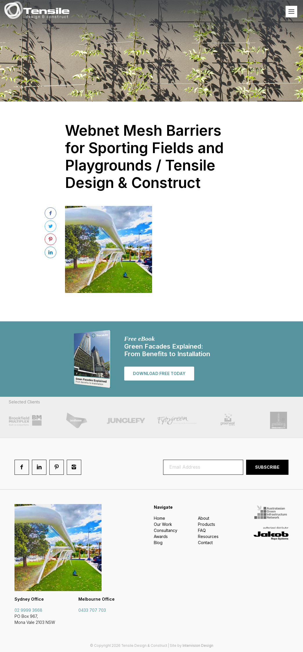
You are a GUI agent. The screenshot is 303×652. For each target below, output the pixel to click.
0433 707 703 (92, 610)
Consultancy (165, 530)
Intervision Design (198, 645)
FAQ (202, 530)
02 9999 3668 (28, 610)
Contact (205, 542)
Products (206, 524)
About (203, 518)
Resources (208, 536)
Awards (161, 536)
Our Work (163, 524)
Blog (158, 542)
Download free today (159, 373)
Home (159, 518)
